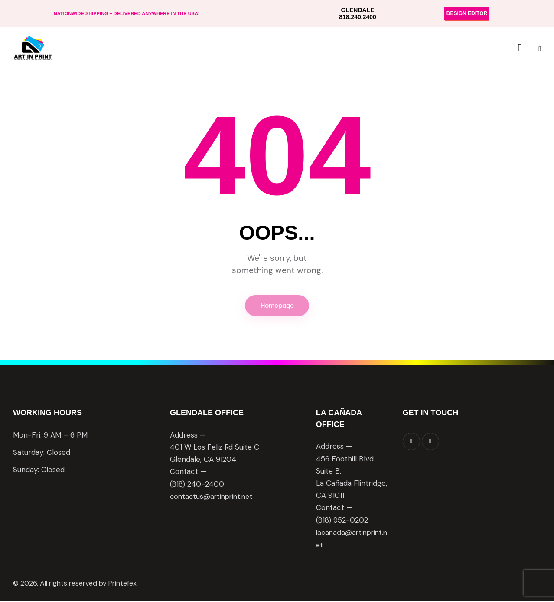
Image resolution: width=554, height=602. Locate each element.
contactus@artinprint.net (213, 498)
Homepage (277, 306)
